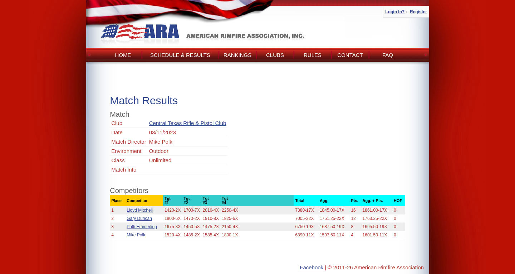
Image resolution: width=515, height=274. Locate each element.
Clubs (275, 55)
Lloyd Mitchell (140, 210)
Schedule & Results (180, 55)
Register (418, 11)
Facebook (311, 267)
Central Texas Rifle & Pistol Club (187, 123)
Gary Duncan (139, 218)
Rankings (237, 55)
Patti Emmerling (142, 226)
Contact (350, 55)
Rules (313, 55)
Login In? (394, 11)
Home (123, 55)
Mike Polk (136, 234)
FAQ (387, 55)
